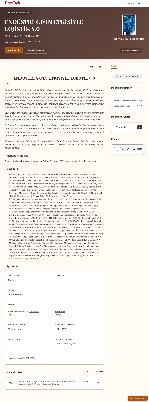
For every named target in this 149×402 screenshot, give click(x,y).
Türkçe (130, 3)
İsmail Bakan (34, 42)
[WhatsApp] (122, 149)
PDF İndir (14, 50)
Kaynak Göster (36, 50)
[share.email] (139, 149)
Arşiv (114, 65)
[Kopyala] (98, 382)
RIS (89, 372)
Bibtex (100, 372)
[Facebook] (116, 149)
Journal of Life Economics (129, 38)
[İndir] (139, 127)
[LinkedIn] (134, 149)
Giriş (139, 3)
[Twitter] (128, 149)
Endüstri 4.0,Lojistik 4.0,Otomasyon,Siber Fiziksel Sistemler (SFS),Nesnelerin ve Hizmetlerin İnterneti (50, 161)
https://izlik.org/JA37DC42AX (21, 358)
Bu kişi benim (33, 312)
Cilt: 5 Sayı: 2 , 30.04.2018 (127, 76)
